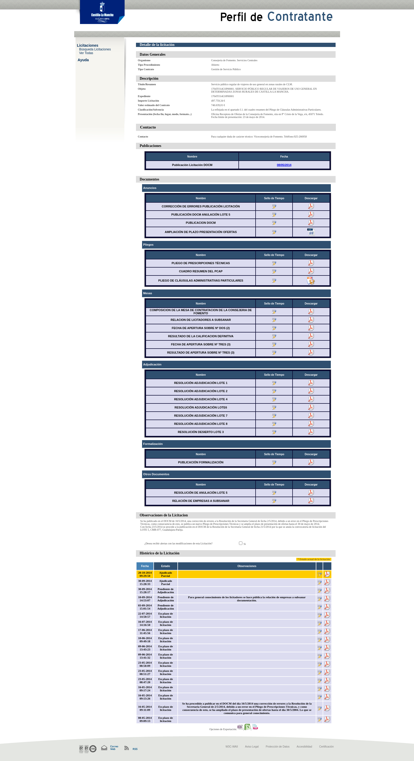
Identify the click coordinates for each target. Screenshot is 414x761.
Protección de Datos (278, 746)
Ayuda (83, 60)
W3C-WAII (231, 746)
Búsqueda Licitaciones (95, 49)
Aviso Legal (252, 746)
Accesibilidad (304, 746)
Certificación (326, 746)
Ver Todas (86, 53)
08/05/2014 (284, 165)
